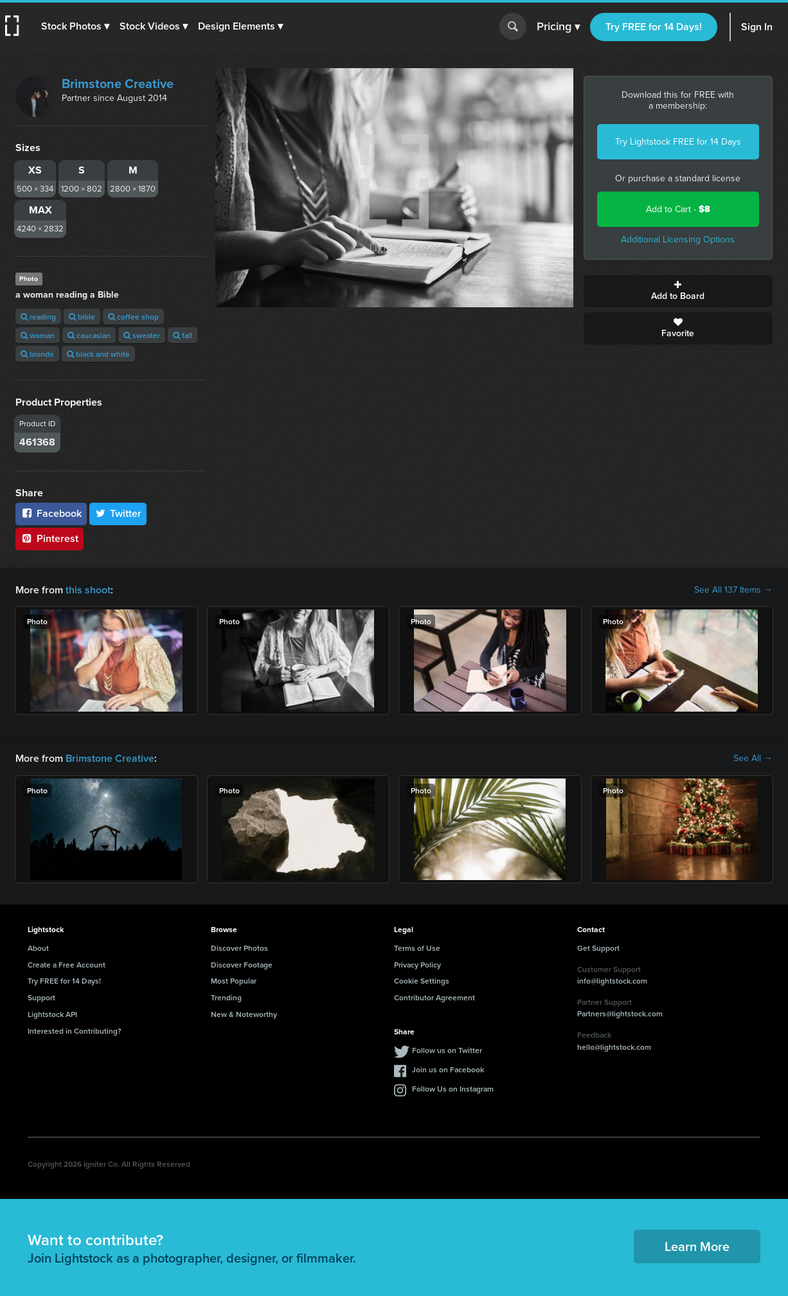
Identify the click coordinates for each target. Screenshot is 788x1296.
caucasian (89, 335)
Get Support (598, 947)
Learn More (697, 1246)
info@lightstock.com (612, 980)
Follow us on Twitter (447, 1050)
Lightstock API (52, 1014)
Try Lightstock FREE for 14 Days (678, 141)
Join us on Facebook (448, 1069)
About (38, 947)
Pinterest (49, 538)
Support (41, 997)
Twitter (118, 513)
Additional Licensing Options (678, 239)
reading (38, 316)
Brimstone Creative (118, 83)
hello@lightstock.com (614, 1046)
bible (82, 316)
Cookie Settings (421, 980)
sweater (141, 335)
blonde (37, 353)
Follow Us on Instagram (453, 1088)
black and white (98, 353)
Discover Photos (239, 947)
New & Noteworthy (244, 1014)
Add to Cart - (678, 209)
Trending (226, 997)
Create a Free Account (66, 964)
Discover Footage (242, 964)
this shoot (88, 589)
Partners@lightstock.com (620, 1013)
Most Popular (233, 980)
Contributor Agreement (434, 997)
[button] (75, 26)
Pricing (558, 27)
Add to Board (678, 291)
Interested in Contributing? (74, 1030)
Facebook (51, 513)
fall (182, 335)
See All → (753, 758)
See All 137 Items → (733, 590)
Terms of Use (417, 947)
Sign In (757, 26)
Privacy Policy (417, 964)
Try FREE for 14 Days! (653, 26)
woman (38, 335)
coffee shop (133, 316)
